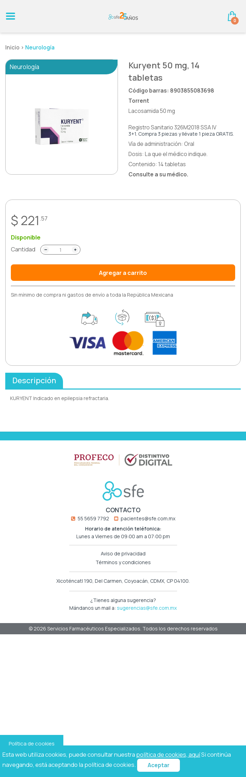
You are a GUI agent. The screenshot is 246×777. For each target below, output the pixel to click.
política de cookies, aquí (168, 754)
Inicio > (15, 47)
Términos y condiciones (123, 564)
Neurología (40, 47)
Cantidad (23, 249)
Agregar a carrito (123, 273)
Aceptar (158, 765)
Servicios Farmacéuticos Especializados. (94, 630)
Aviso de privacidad (123, 555)
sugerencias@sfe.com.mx (147, 610)
